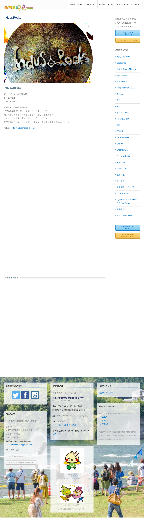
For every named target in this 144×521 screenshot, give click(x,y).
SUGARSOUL (123, 82)
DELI (119, 125)
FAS (118, 106)
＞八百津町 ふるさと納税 (64, 425)
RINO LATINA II (124, 119)
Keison (120, 94)
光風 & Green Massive (126, 69)
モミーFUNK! (123, 113)
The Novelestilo (123, 156)
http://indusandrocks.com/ (23, 128)
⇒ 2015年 (103, 420)
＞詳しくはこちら (60, 434)
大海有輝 (121, 209)
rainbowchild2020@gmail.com (19, 445)
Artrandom (121, 162)
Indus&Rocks (122, 75)
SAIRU (120, 144)
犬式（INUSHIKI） (125, 57)
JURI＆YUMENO (124, 216)
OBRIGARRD (123, 137)
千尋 (119, 100)
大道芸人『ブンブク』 (127, 187)
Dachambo (121, 63)
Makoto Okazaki (124, 169)
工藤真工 (121, 175)
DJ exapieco (122, 193)
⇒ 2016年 (103, 417)
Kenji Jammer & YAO (126, 88)
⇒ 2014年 (103, 424)
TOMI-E (120, 131)
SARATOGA (122, 150)
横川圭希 (121, 181)
